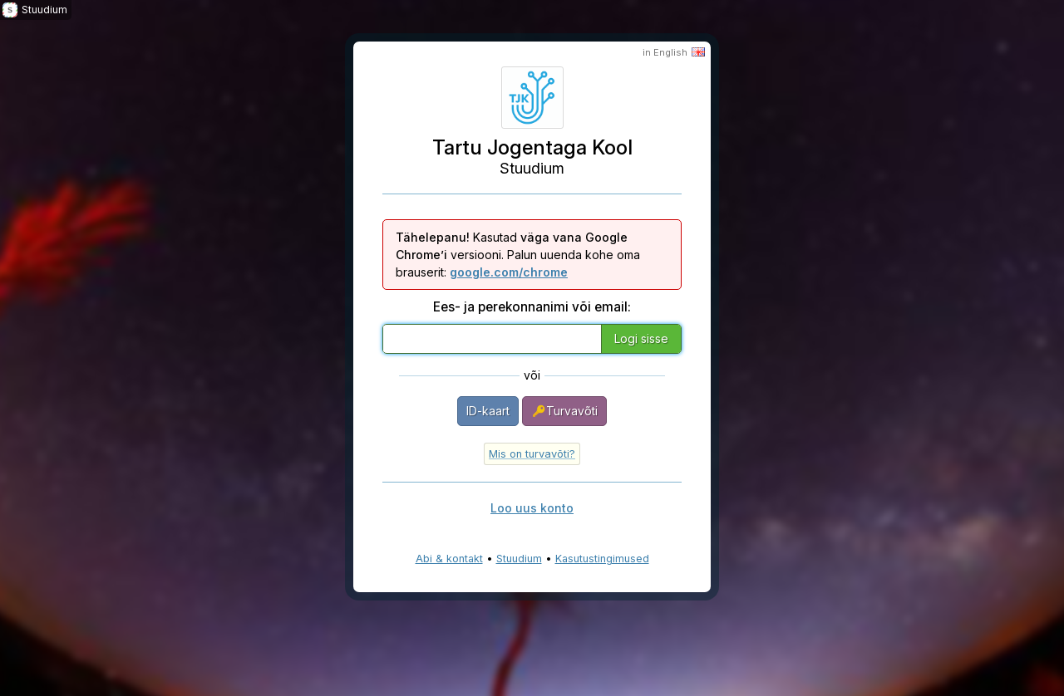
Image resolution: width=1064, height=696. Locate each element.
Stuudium (519, 558)
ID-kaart (488, 411)
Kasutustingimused (602, 558)
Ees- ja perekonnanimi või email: (532, 307)
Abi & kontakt (449, 558)
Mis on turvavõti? (532, 454)
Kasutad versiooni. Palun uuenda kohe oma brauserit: (518, 254)
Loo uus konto (532, 508)
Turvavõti (564, 411)
